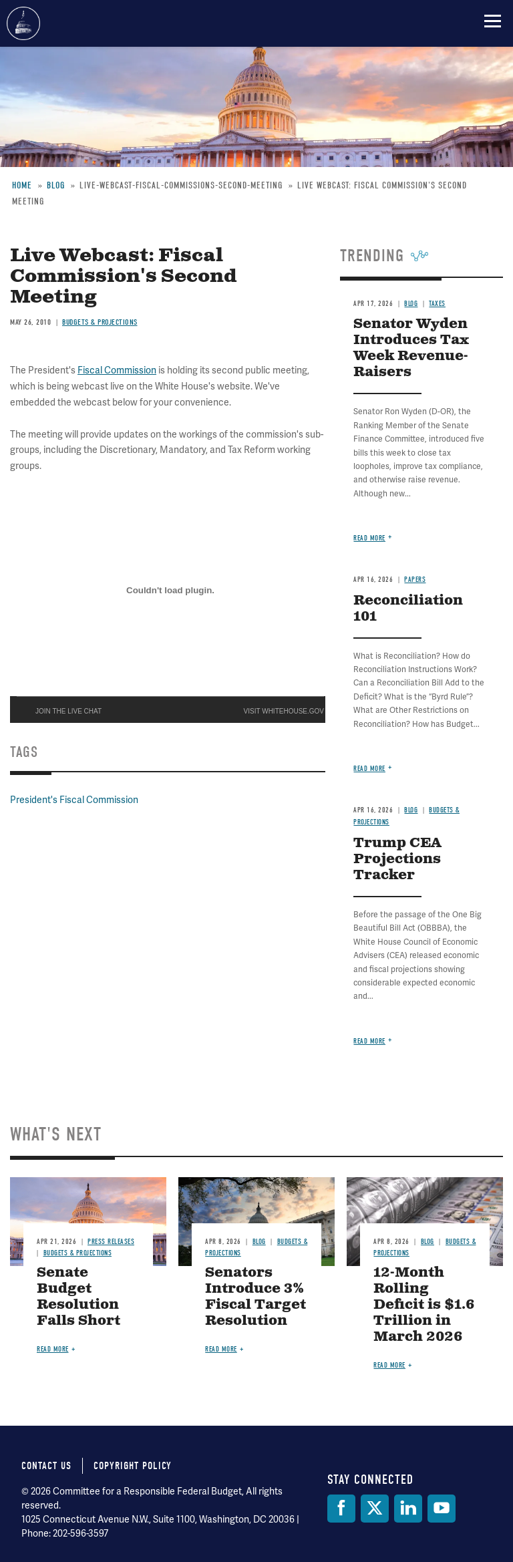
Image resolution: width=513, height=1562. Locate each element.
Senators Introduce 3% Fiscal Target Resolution (255, 1297)
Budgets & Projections (100, 322)
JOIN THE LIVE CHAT (68, 711)
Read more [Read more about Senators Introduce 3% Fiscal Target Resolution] (221, 1349)
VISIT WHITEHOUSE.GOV (284, 711)
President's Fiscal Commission (74, 800)
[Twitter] (375, 1509)
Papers (414, 579)
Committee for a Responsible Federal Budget (23, 23)
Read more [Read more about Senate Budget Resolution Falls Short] (53, 1349)
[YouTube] (442, 1509)
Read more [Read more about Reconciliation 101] (369, 768)
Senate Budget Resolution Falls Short (78, 1297)
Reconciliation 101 (408, 609)
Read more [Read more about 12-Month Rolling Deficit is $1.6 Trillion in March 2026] (389, 1365)
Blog (410, 303)
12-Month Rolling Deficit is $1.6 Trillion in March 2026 (424, 1305)
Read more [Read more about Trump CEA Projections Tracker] (369, 1041)
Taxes (437, 303)
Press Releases (111, 1241)
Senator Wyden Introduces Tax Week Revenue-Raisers (411, 348)
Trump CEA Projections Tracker (397, 859)
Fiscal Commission (116, 370)
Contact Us (46, 1466)
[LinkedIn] (408, 1509)
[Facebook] (341, 1509)
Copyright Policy (133, 1466)
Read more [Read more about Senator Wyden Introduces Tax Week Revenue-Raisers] (369, 538)
